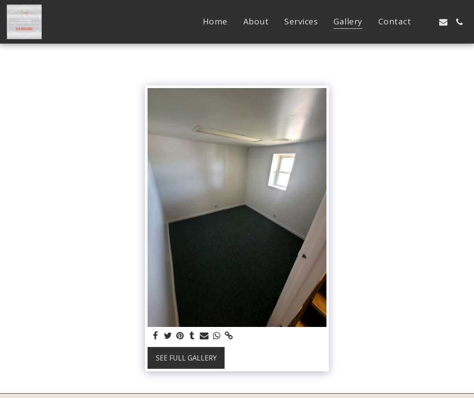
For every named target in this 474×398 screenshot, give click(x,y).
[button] (427, 21)
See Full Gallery (186, 358)
